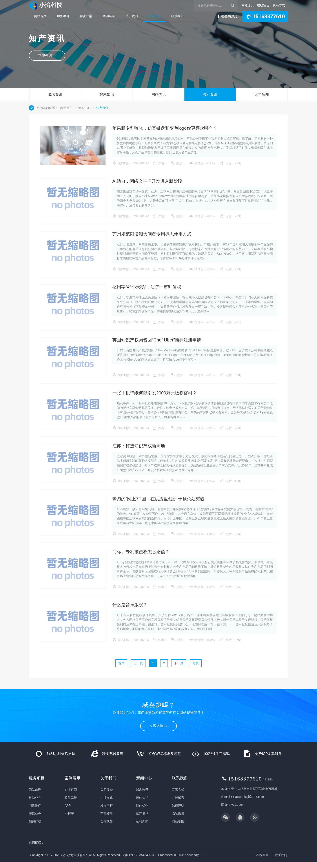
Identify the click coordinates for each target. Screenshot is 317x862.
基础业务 (35, 813)
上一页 (138, 663)
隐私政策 (178, 813)
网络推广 (35, 805)
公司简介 (106, 789)
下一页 (178, 663)
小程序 (69, 813)
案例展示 (109, 16)
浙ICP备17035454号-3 (138, 855)
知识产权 (35, 821)
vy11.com (237, 804)
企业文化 (106, 797)
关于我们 (132, 16)
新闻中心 (154, 16)
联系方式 (279, 5)
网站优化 (158, 94)
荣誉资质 (106, 813)
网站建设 (247, 5)
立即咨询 (47, 55)
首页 (121, 663)
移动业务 (35, 797)
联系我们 (177, 16)
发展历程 (106, 805)
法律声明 (178, 805)
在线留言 (263, 5)
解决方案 (86, 16)
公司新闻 (262, 94)
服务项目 (63, 16)
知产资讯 (210, 94)
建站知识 (107, 94)
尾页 (196, 663)
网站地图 (178, 821)
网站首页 (40, 16)
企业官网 (71, 789)
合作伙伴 (106, 821)
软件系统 (71, 797)
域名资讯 (55, 94)
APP (68, 805)
